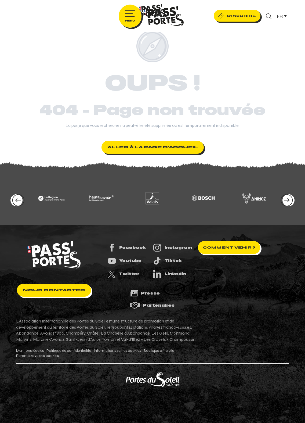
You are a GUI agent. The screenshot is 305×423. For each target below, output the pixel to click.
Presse (145, 293)
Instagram (172, 247)
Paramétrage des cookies (37, 356)
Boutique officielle (159, 351)
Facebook (126, 247)
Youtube (124, 260)
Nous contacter (54, 290)
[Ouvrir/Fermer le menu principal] (130, 16)
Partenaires (152, 305)
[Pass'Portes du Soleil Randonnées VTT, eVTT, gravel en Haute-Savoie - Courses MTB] (152, 12)
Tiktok (167, 260)
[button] (268, 16)
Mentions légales (30, 351)
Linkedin (169, 274)
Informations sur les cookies (117, 351)
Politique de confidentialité (68, 351)
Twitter (123, 274)
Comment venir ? (229, 247)
